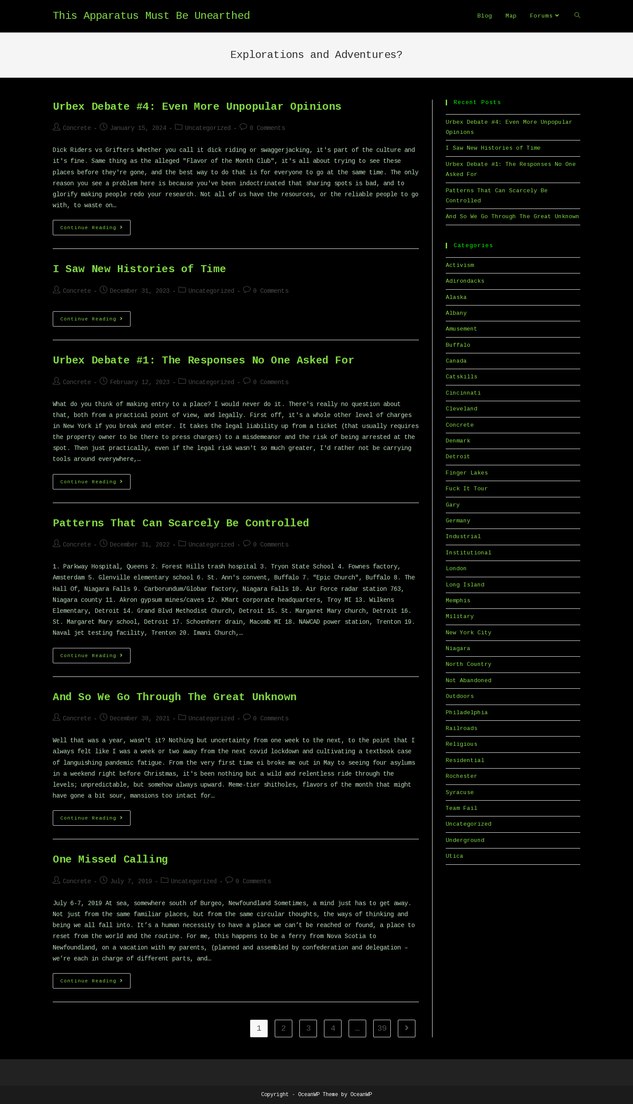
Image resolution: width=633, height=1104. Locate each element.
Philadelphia (467, 712)
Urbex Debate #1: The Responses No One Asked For (203, 361)
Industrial (463, 536)
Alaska (456, 297)
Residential (465, 760)
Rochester (461, 776)
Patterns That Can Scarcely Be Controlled (181, 523)
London (456, 568)
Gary (453, 505)
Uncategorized (208, 128)
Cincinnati (463, 393)
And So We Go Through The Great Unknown (175, 697)
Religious (461, 744)
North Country (468, 664)
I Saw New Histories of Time (139, 269)
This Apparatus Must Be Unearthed (151, 16)
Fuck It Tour (467, 488)
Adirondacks (465, 281)
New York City (468, 632)
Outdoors (460, 696)
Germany (458, 521)
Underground (465, 840)
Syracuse (460, 792)
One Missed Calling (110, 860)
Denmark (458, 441)
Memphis (458, 600)
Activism (460, 265)
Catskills (461, 377)
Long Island (465, 585)
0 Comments (267, 128)
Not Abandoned (468, 680)
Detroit (458, 456)
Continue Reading (95, 229)
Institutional (468, 553)
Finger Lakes (467, 473)
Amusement (461, 329)
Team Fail (461, 808)
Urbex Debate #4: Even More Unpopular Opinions (197, 107)
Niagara (458, 648)
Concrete (77, 128)
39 (382, 1028)
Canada (456, 361)
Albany (456, 313)
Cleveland (461, 409)
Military (460, 616)
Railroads (461, 728)
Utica (454, 856)
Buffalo (458, 345)
